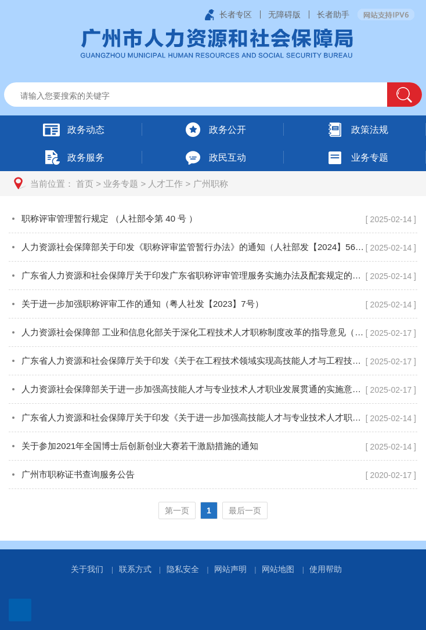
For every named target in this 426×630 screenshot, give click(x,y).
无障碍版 (284, 14)
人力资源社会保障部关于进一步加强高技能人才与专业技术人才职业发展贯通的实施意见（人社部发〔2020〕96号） (193, 389)
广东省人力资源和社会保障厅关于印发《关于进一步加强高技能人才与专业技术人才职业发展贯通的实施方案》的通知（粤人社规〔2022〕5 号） (193, 417)
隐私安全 (183, 569)
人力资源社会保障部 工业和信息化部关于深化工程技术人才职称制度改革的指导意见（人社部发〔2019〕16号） (193, 332)
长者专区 (235, 14)
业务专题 (120, 184)
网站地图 (278, 569)
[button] (404, 94)
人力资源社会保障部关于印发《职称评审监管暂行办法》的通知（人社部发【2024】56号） (193, 247)
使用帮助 (325, 569)
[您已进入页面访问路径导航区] (213, 183)
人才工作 (165, 184)
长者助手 (333, 14)
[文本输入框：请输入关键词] (205, 95)
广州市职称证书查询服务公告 (78, 474)
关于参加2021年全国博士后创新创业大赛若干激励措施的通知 (139, 446)
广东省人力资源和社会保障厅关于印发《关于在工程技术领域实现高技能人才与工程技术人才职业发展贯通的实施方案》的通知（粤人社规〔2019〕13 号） (193, 360)
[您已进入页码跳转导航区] (213, 510)
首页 (84, 184)
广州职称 (210, 184)
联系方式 (135, 569)
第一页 (177, 510)
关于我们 (87, 569)
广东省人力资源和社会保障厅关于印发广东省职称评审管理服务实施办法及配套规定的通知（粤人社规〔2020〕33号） (193, 275)
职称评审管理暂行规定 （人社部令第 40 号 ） (109, 218)
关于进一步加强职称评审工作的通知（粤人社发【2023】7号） (142, 304)
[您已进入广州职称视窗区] (213, 368)
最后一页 (245, 510)
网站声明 (230, 569)
